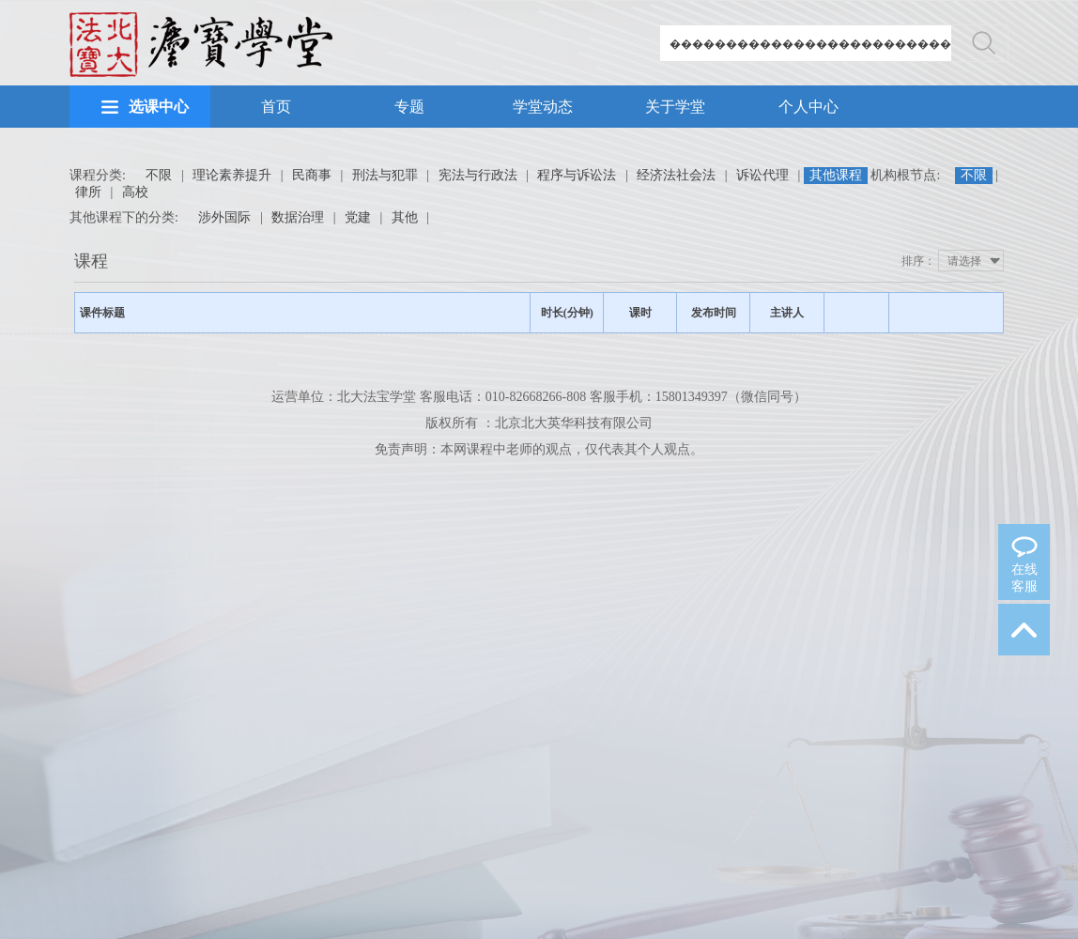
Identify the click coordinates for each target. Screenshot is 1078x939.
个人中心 (808, 107)
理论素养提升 (231, 175)
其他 (405, 217)
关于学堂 (675, 107)
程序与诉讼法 (576, 175)
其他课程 (835, 175)
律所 (88, 192)
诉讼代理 (762, 175)
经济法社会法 (676, 175)
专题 (409, 107)
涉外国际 (224, 217)
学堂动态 (543, 107)
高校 (135, 192)
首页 (276, 107)
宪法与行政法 (478, 175)
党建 (358, 217)
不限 (159, 175)
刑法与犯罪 (385, 175)
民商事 (311, 175)
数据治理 (297, 217)
